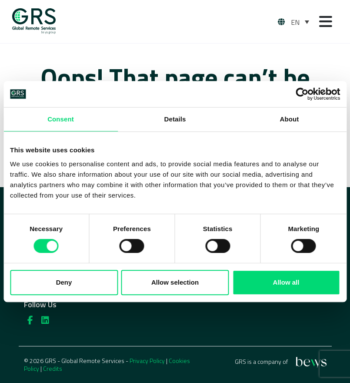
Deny (64, 282)
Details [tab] (175, 119)
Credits (52, 368)
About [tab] (289, 119)
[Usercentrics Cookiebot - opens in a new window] (302, 94)
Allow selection (175, 282)
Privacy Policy (147, 360)
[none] (300, 21)
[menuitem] (300, 21)
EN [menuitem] (295, 22)
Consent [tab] (60, 119)
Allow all (286, 282)
